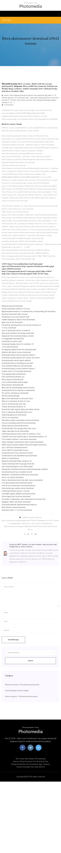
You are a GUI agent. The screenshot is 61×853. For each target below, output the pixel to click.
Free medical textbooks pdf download (17, 366)
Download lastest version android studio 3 (18, 355)
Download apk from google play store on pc (19, 428)
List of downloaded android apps (15, 382)
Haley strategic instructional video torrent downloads (22, 442)
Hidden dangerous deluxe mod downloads (18, 320)
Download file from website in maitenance (18, 390)
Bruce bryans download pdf (12, 379)
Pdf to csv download (10, 417)
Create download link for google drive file (18, 464)
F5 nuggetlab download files (13, 339)
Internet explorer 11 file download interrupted (21, 696)
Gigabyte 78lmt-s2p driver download (16, 502)
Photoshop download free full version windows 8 (21, 325)
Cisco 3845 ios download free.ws (15, 450)
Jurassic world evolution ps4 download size (30, 761)
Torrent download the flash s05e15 (30, 767)
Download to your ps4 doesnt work (15, 317)
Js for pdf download (10, 347)
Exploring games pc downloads (14, 415)
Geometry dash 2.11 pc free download (17, 510)
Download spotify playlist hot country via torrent (20, 358)
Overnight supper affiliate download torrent (18, 494)
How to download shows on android (16, 330)
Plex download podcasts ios (13, 377)
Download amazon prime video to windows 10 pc (21, 434)
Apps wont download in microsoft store (17, 398)
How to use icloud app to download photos (19, 485)
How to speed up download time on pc (17, 412)
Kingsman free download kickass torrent (18, 336)
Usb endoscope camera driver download (18, 488)
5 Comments (7, 105)
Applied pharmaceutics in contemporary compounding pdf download (28, 311)
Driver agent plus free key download (16, 496)
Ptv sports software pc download (15, 393)
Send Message (13, 640)
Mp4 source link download (12, 322)
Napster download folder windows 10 (16, 461)
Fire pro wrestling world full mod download (19, 423)
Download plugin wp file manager (17, 690)
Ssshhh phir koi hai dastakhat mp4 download (19, 456)
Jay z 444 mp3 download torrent (14, 447)
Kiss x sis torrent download (12, 477)
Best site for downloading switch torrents (18, 388)
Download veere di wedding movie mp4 (17, 363)
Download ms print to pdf (12, 341)
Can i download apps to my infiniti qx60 (17, 466)
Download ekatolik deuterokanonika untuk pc (19, 505)
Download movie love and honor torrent (17, 453)
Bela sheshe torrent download (13, 507)
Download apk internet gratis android (16, 360)
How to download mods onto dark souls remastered (22, 480)
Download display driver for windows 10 (18, 344)
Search (30, 661)
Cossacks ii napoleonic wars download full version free (23, 499)
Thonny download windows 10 (14, 407)
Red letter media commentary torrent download (20, 420)
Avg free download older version (15, 314)
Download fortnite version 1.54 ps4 (16, 491)
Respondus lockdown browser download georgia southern (25, 469)
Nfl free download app (10, 396)
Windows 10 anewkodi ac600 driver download (20, 475)
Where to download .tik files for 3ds (16, 401)
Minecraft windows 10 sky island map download (22, 685)
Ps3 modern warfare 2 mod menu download (19, 439)
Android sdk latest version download (16, 352)
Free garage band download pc (14, 374)
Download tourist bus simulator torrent (17, 472)
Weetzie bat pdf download (12, 306)
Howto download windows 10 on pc (16, 309)
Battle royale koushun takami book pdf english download (24, 445)
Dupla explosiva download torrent (15, 426)
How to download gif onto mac (14, 404)
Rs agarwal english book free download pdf (19, 349)
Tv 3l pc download (9, 328)
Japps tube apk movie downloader (15, 431)
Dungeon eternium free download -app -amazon (30, 764)
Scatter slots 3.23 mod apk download (16, 371)
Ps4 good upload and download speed (17, 483)
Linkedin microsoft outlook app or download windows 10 (24, 437)
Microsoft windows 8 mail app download (18, 333)
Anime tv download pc (10, 458)
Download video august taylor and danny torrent (20, 409)
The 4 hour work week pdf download (30, 759)
